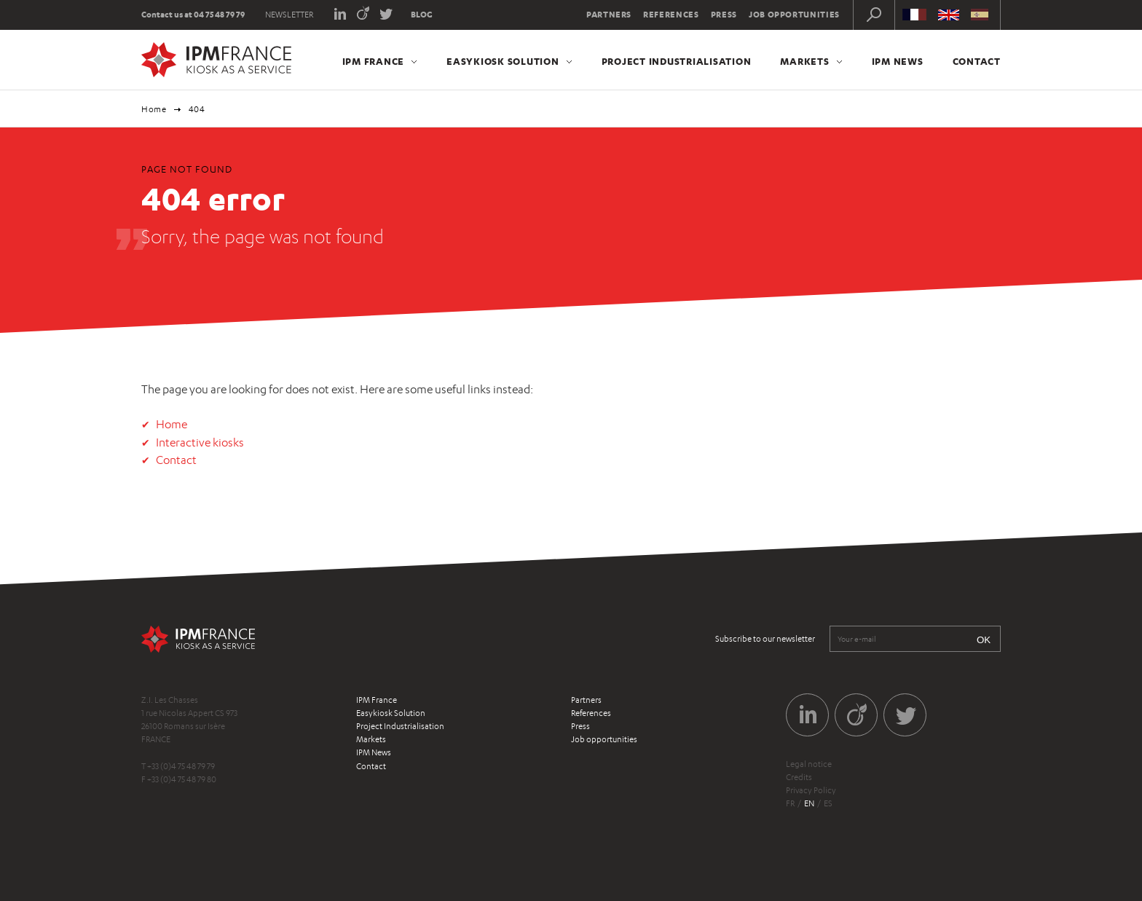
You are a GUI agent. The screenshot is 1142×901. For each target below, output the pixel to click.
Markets (804, 61)
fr (790, 803)
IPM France (373, 61)
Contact (977, 61)
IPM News (898, 61)
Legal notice (809, 764)
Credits (799, 777)
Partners (608, 14)
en (809, 803)
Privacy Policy (811, 790)
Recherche (874, 14)
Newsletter (289, 14)
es (828, 803)
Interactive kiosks (200, 442)
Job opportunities (794, 14)
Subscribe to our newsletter (765, 639)
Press (724, 14)
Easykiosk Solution (502, 61)
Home (154, 109)
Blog (422, 14)
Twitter (386, 13)
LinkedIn (340, 13)
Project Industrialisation (677, 61)
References (671, 14)
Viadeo (363, 13)
